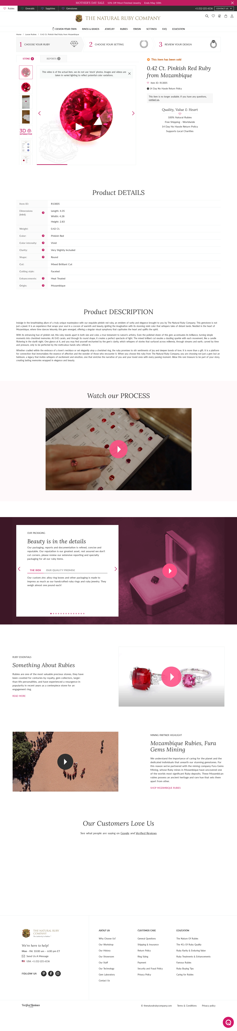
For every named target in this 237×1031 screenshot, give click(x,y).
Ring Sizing (143, 956)
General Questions (147, 938)
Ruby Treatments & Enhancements (193, 956)
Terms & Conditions (187, 1005)
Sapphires (50, 8)
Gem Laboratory (107, 974)
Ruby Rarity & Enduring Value (191, 950)
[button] (133, 113)
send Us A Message (37, 956)
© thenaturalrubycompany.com (156, 1005)
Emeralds (30, 8)
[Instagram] (57, 973)
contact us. (154, 99)
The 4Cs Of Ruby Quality (188, 944)
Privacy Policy (144, 974)
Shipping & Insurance (148, 944)
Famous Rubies (183, 962)
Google (125, 833)
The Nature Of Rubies (187, 938)
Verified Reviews (146, 833)
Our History (104, 950)
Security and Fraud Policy (150, 968)
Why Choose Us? (107, 938)
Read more (19, 696)
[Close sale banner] (232, 3)
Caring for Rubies (184, 974)
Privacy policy (208, 1005)
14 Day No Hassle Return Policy (166, 88)
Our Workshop (106, 944)
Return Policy (144, 950)
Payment (142, 962)
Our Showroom (106, 956)
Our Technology (106, 968)
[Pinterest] (44, 973)
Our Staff (103, 962)
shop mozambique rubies (165, 788)
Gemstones (71, 8)
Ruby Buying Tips (185, 968)
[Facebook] (51, 973)
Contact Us (104, 980)
